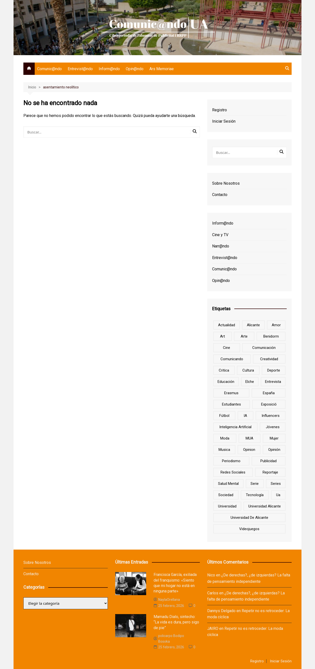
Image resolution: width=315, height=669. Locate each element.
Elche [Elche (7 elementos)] (249, 381)
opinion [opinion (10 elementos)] (249, 449)
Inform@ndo (109, 68)
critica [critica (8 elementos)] (224, 370)
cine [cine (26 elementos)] (226, 347)
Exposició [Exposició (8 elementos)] (269, 404)
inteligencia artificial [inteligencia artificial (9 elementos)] (235, 427)
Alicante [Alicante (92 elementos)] (253, 325)
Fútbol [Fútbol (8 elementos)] (224, 415)
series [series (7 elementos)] (276, 483)
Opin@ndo (134, 68)
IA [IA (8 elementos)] (245, 415)
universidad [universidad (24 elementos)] (227, 506)
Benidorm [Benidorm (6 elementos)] (271, 336)
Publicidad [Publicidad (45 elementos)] (268, 461)
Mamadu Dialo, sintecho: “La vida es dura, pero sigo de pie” (176, 622)
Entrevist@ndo (80, 68)
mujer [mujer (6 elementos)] (274, 438)
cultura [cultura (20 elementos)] (248, 370)
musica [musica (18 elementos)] (224, 449)
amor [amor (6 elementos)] (276, 325)
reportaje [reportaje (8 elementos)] (270, 472)
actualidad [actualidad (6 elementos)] (226, 325)
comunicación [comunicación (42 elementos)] (264, 347)
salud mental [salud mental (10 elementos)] (228, 483)
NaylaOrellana (167, 600)
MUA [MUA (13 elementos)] (249, 438)
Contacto (219, 194)
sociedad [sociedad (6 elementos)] (225, 495)
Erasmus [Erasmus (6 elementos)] (231, 393)
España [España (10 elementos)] (269, 393)
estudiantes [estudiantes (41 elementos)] (231, 404)
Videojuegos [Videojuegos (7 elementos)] (249, 529)
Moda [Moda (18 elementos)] (224, 438)
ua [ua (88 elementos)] (278, 495)
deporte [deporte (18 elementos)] (273, 370)
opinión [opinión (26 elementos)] (274, 449)
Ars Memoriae (161, 68)
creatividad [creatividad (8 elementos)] (269, 359)
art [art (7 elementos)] (222, 336)
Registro (219, 110)
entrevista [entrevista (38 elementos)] (273, 381)
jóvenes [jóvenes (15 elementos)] (273, 427)
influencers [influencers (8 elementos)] (271, 415)
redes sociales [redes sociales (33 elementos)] (232, 472)
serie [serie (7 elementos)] (255, 483)
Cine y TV (220, 234)
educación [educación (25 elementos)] (226, 381)
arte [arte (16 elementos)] (244, 336)
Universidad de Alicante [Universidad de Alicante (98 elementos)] (249, 517)
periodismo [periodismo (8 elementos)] (231, 461)
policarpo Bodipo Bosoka (169, 638)
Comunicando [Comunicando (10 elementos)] (231, 359)
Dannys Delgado (221, 610)
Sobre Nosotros (226, 183)
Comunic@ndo (49, 68)
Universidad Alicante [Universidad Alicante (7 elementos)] (264, 506)
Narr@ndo (220, 246)
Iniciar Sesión (224, 121)
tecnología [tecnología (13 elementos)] (255, 495)
